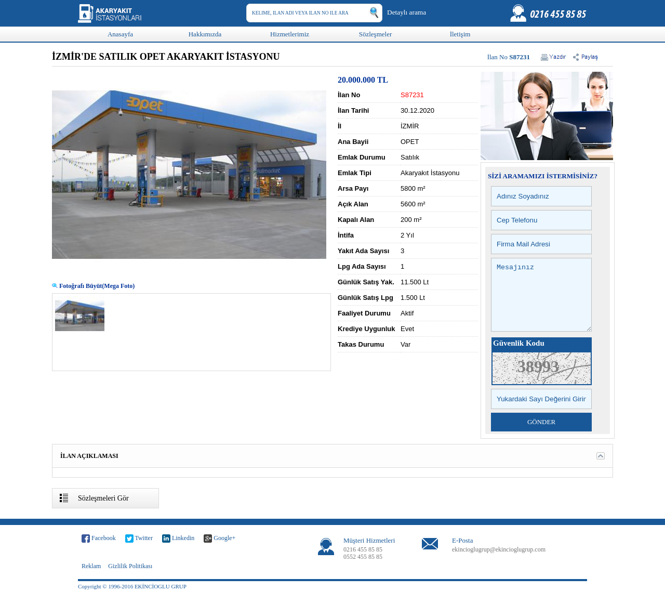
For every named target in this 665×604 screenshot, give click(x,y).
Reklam (91, 578)
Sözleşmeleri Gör (103, 511)
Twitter (139, 551)
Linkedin (178, 551)
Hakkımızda (205, 34)
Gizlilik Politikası (130, 578)
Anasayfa (120, 34)
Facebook (99, 551)
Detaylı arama (406, 12)
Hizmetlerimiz (289, 34)
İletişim (460, 34)
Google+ (219, 551)
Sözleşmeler (375, 34)
